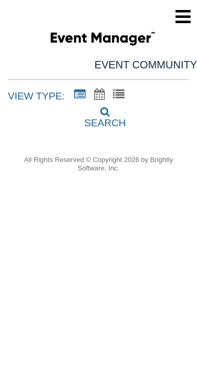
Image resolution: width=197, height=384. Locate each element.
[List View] (119, 95)
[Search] (99, 114)
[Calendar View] (99, 95)
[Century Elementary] (102, 40)
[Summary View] (80, 95)
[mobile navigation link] (183, 16)
